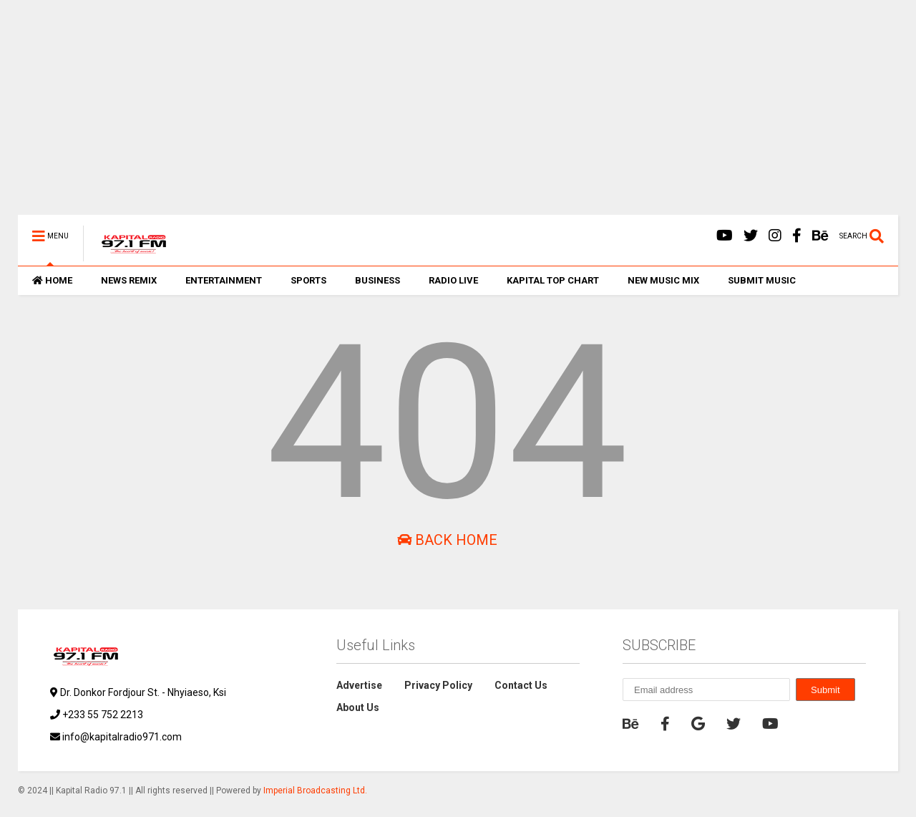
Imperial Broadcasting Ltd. (315, 790)
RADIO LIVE (453, 280)
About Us (357, 707)
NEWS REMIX (129, 280)
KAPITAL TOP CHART (553, 280)
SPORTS (308, 280)
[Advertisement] (447, 114)
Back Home (447, 539)
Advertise (359, 685)
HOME (52, 280)
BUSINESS (377, 280)
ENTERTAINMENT (223, 280)
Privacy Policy (438, 685)
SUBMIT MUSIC (762, 280)
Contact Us (520, 685)
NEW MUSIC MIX (663, 280)
